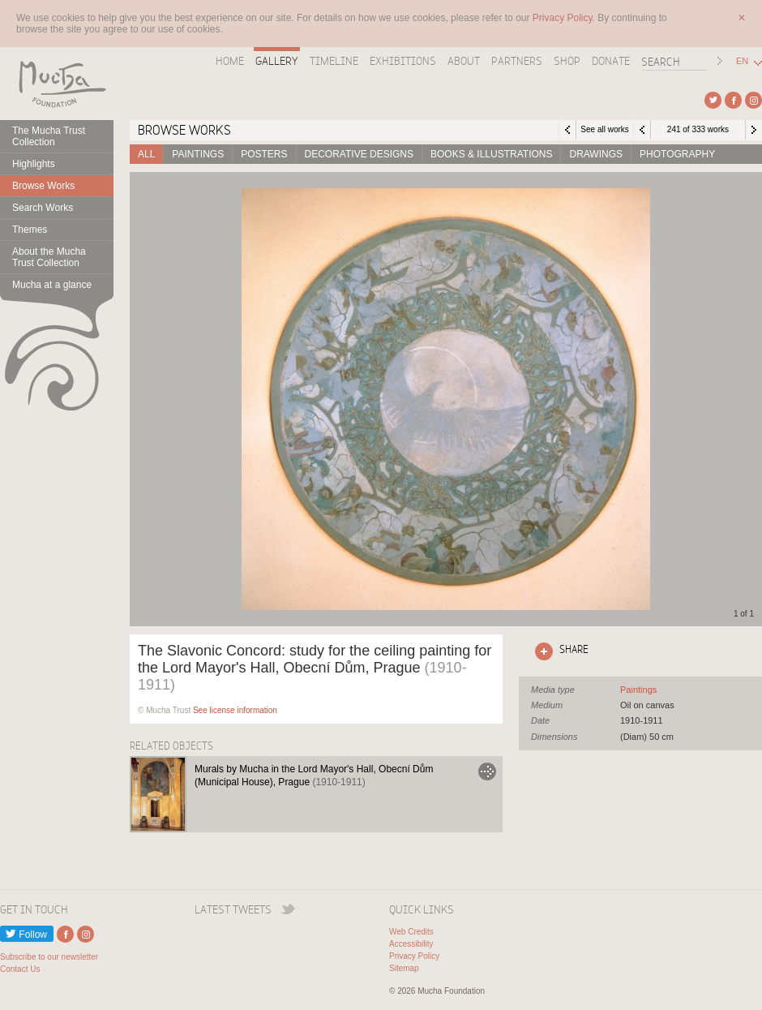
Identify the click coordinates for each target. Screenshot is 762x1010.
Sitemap (404, 968)
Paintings (198, 154)
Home (230, 60)
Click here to (559, 651)
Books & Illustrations (491, 154)
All (146, 154)
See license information (235, 710)
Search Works (42, 207)
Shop (567, 60)
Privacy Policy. (565, 18)
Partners (516, 60)
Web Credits (411, 931)
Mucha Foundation (56, 83)
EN (742, 61)
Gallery (276, 60)
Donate (611, 60)
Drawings (596, 154)
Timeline (334, 60)
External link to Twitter (712, 100)
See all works (604, 129)
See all (638, 689)
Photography (677, 154)
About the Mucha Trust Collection (49, 257)
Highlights (33, 164)
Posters (264, 154)
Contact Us (20, 969)
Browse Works (43, 185)
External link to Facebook (733, 100)
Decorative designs (359, 154)
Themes (29, 229)
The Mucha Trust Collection (48, 136)
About (463, 60)
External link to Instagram (753, 100)
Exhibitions (403, 60)
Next (754, 130)
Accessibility (411, 943)
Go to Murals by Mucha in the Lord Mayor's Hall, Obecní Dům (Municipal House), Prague (487, 771)
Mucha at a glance (52, 284)
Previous (642, 130)
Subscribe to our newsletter (49, 956)
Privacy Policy (414, 956)
